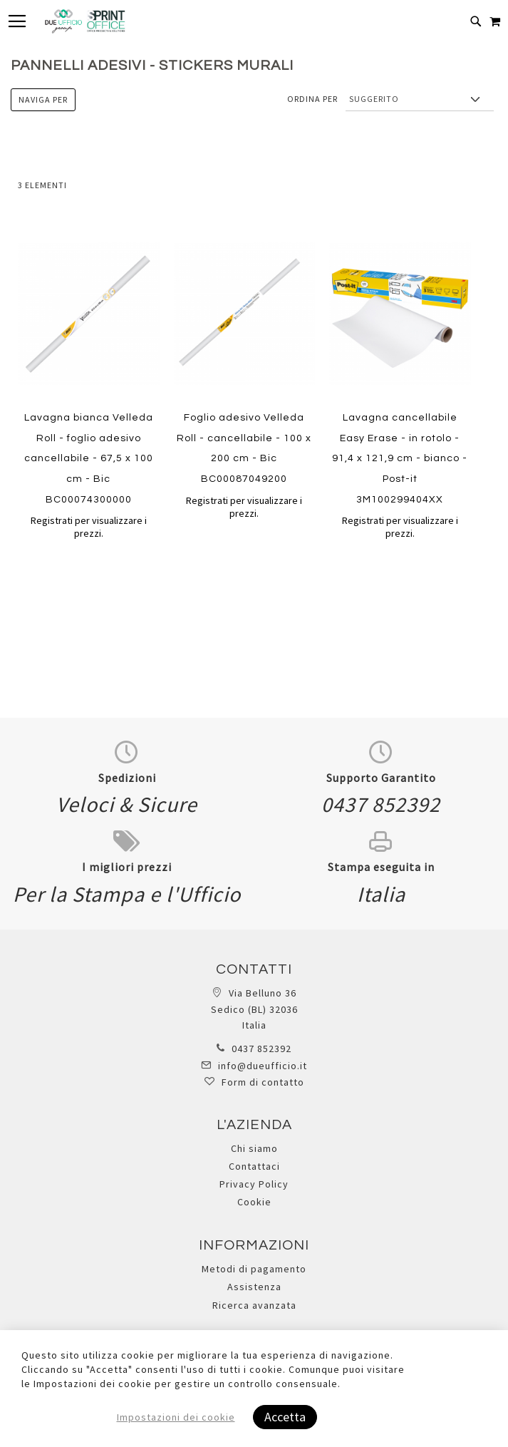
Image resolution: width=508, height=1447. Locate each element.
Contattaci (254, 1166)
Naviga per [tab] (43, 99)
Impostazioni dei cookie (176, 1417)
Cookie (254, 1201)
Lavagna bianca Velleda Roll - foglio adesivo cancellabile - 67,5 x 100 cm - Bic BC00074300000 (88, 458)
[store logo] (84, 21)
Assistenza (254, 1286)
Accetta (285, 1417)
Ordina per (312, 98)
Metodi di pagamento (254, 1268)
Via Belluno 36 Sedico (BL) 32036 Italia (254, 1009)
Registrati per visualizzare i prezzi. (89, 527)
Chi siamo (254, 1148)
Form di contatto (263, 1082)
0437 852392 (261, 1048)
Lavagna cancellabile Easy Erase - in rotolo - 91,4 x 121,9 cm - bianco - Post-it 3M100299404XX (399, 458)
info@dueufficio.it (262, 1065)
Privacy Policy (254, 1184)
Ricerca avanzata (254, 1305)
